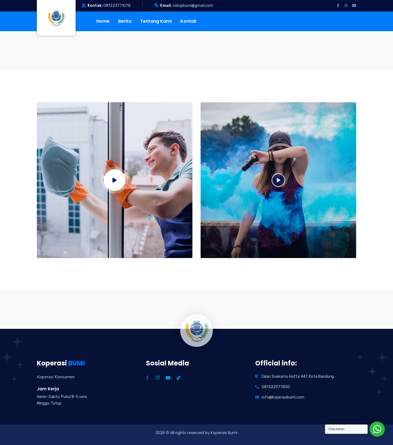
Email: (166, 5)
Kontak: (95, 5)
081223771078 (116, 5)
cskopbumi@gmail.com (192, 5)
